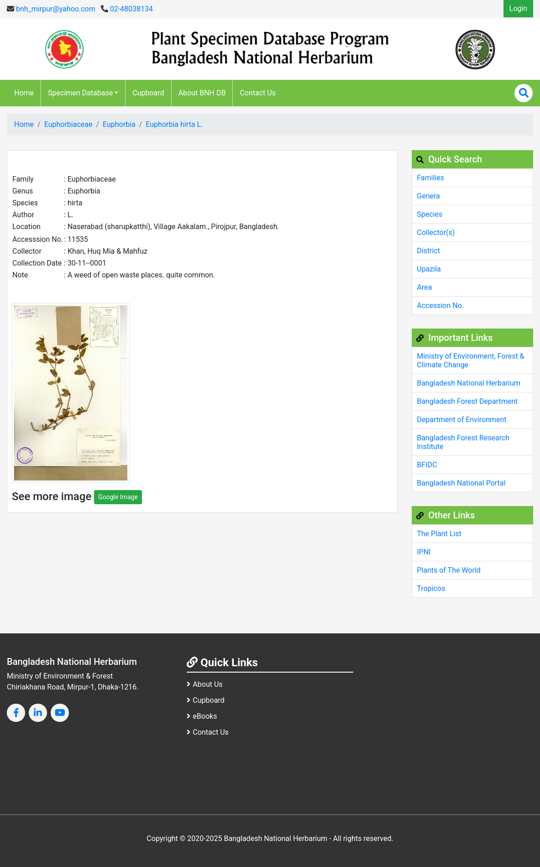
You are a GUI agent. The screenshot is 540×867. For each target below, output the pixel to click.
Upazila (428, 269)
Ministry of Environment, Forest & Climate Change (470, 360)
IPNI (423, 552)
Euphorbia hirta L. (174, 124)
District (428, 250)
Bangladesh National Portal (461, 483)
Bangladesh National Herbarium (468, 383)
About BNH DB (202, 93)
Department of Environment (461, 419)
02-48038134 (127, 9)
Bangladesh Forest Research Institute (463, 442)
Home (24, 93)
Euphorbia (119, 124)
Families (430, 177)
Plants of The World (449, 570)
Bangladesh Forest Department (467, 401)
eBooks (202, 716)
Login (518, 8)
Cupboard (148, 93)
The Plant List (439, 533)
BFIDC (427, 464)
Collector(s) (436, 232)
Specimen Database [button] (80, 93)
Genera (428, 196)
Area (424, 287)
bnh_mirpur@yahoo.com (51, 9)
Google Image (118, 497)
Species (429, 214)
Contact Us (258, 93)
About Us (204, 684)
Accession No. (440, 305)
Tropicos (431, 588)
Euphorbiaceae (68, 124)
